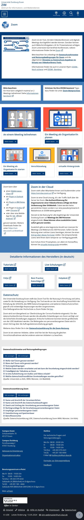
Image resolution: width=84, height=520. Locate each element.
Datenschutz (69, 510)
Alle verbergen (23, 356)
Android (9, 218)
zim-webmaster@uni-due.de (55, 514)
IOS (14, 216)
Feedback (47, 465)
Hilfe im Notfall (35, 510)
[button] (64, 14)
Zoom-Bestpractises (71, 90)
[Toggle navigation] (4, 14)
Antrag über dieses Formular (43, 235)
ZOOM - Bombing (55, 69)
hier (51, 309)
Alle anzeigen (10, 356)
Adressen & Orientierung (12, 451)
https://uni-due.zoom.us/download (13, 229)
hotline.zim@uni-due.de (61, 455)
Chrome (13, 210)
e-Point (10, 491)
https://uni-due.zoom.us (41, 193)
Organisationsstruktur (11, 455)
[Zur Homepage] (42, 2)
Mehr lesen (9, 141)
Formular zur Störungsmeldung (57, 460)
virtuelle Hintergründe (50, 244)
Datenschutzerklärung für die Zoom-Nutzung (49, 328)
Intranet (8, 510)
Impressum (53, 510)
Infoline (20, 510)
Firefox (19, 208)
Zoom (58, 50)
